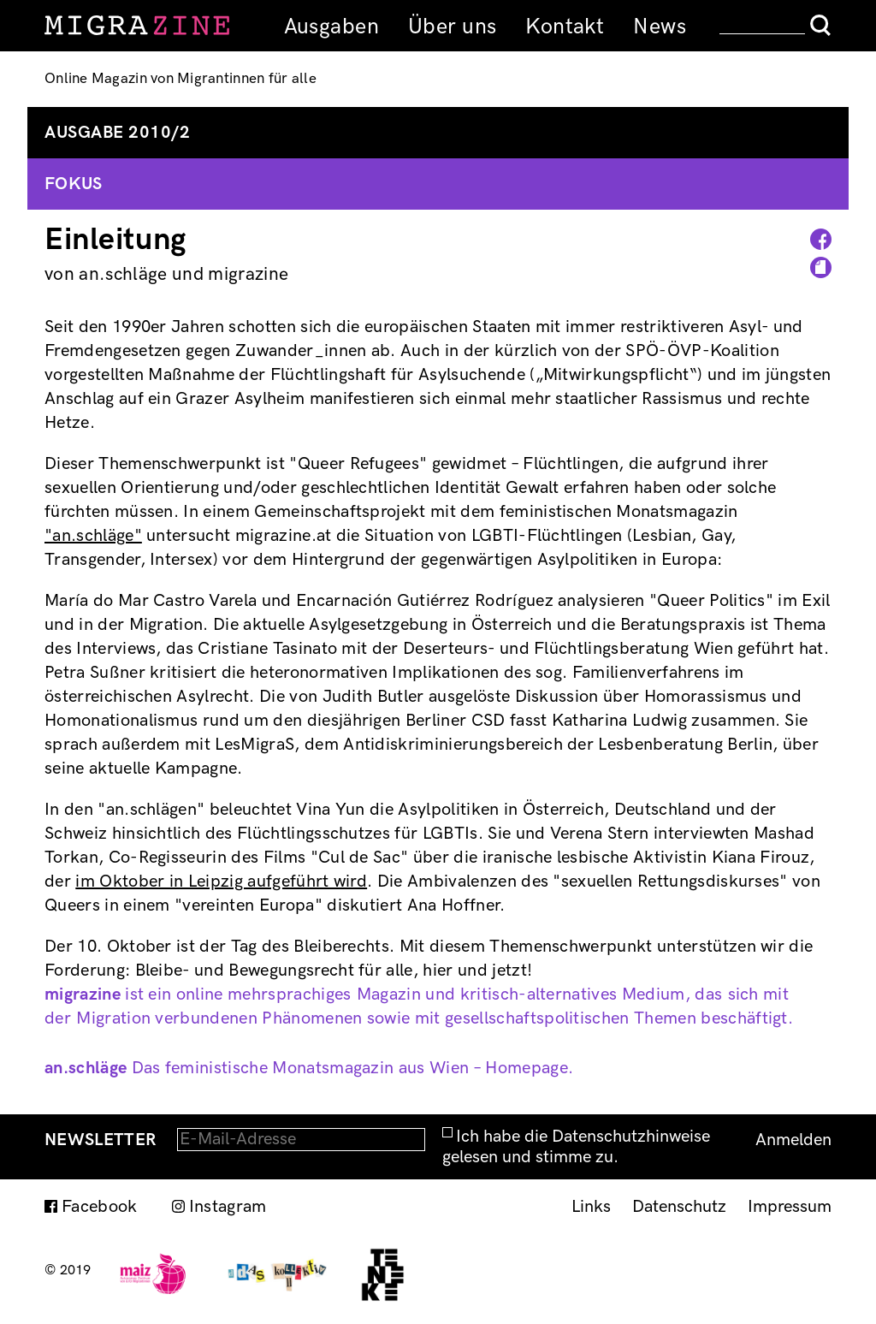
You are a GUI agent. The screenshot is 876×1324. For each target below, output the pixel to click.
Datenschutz (679, 1206)
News (659, 26)
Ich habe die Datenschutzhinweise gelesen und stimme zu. (576, 1146)
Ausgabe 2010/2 (117, 132)
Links (591, 1206)
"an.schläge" (93, 535)
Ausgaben (331, 26)
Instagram (228, 1206)
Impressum (790, 1206)
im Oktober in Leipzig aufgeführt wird (221, 881)
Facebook (100, 1206)
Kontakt (564, 26)
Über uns (452, 26)
